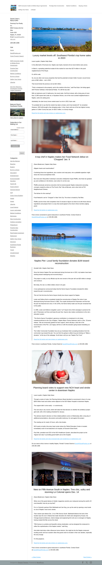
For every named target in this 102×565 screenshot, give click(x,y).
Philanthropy (14, 225)
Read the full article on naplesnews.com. (46, 210)
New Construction (15, 219)
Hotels (12, 201)
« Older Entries (36, 557)
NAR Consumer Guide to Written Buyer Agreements (32, 5)
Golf (11, 192)
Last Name (14, 140)
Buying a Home (83, 5)
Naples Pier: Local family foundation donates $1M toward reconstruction (61, 262)
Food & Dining (14, 186)
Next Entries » (87, 557)
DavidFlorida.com (15, 53)
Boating (12, 167)
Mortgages (13, 216)
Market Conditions (71, 5)
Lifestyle (33, 9)
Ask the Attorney (15, 161)
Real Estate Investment (17, 233)
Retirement (13, 236)
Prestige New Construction (56, 5)
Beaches (12, 164)
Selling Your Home (23, 9)
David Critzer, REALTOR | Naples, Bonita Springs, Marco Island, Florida (75, 1)
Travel (12, 250)
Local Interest (14, 207)
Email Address (15, 129)
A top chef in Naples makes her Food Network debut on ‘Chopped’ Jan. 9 (61, 158)
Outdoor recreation (15, 222)
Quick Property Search (17, 56)
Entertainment (14, 175)
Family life (13, 184)
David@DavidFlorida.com (39, 217)
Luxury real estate (15, 210)
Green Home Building (16, 195)
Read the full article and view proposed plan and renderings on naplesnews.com (57, 439)
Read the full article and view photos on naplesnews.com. (49, 113)
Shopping (13, 241)
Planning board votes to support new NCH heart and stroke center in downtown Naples (61, 389)
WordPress (40, 562)
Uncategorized (14, 253)
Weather (12, 255)
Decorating (13, 172)
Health (12, 198)
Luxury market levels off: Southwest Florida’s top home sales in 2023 (62, 56)
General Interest (15, 189)
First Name (14, 135)
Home (12, 50)
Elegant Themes (23, 562)
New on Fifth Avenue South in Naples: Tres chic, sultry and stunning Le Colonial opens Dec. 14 (62, 490)
